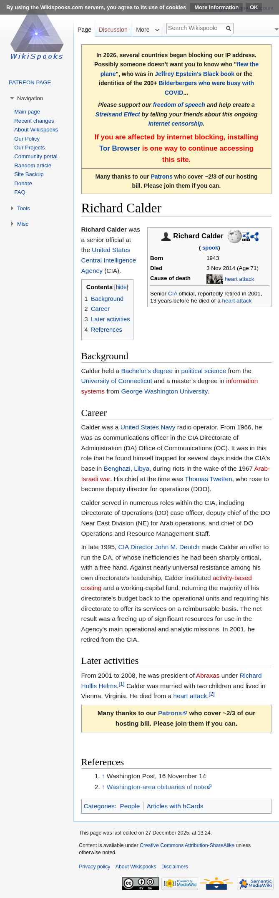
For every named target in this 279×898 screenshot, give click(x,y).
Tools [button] (23, 208)
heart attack (239, 279)
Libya (141, 468)
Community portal (35, 156)
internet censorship (175, 123)
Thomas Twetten (208, 478)
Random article (32, 165)
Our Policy (27, 139)
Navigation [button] (30, 98)
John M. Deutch (177, 546)
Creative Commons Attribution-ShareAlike (187, 845)
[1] (121, 684)
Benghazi (117, 468)
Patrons (161, 176)
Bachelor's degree (147, 370)
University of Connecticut (116, 380)
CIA (172, 293)
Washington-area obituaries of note (156, 786)
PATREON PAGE (30, 82)
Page (84, 29)
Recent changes (34, 121)
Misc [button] (22, 224)
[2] (211, 694)
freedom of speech (179, 104)
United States (111, 249)
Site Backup (28, 174)
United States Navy (148, 427)
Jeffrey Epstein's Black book (194, 74)
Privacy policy (94, 867)
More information (216, 7)
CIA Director (135, 546)
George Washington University (164, 391)
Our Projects (29, 147)
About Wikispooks (36, 129)
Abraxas (207, 675)
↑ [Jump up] (103, 775)
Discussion (113, 29)
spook (210, 248)
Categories (99, 806)
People (130, 806)
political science (203, 370)
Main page (27, 111)
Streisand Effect (118, 114)
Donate (23, 183)
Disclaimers (174, 867)
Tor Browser (119, 148)
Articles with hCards (175, 806)
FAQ (19, 192)
